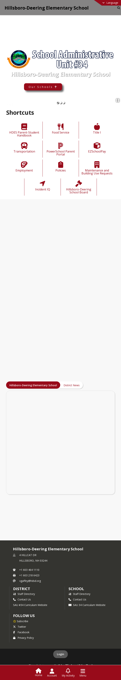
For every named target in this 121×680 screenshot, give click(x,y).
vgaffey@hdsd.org (30, 581)
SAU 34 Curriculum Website (87, 605)
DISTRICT (21, 588)
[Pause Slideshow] (117, 100)
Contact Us (22, 599)
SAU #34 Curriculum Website (30, 605)
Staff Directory (24, 594)
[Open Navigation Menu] (82, 672)
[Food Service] (60, 129)
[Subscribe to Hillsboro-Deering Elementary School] (20, 621)
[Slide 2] (60, 102)
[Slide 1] (58, 102)
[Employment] (24, 167)
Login (60, 654)
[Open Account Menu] (52, 672)
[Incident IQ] (42, 186)
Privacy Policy (23, 637)
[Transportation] (24, 148)
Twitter (19, 626)
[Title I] (97, 129)
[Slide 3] (63, 102)
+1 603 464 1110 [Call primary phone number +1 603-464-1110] (29, 570)
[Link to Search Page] (118, 8)
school (76, 588)
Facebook (21, 632)
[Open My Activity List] (68, 672)
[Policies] (60, 167)
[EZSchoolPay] (97, 148)
